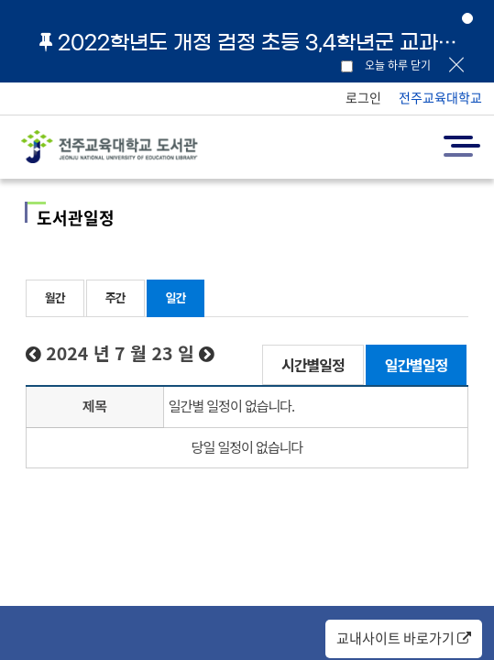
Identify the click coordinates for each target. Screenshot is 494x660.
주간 (115, 297)
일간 (176, 297)
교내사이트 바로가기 (403, 638)
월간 (55, 297)
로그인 (363, 97)
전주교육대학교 (440, 97)
